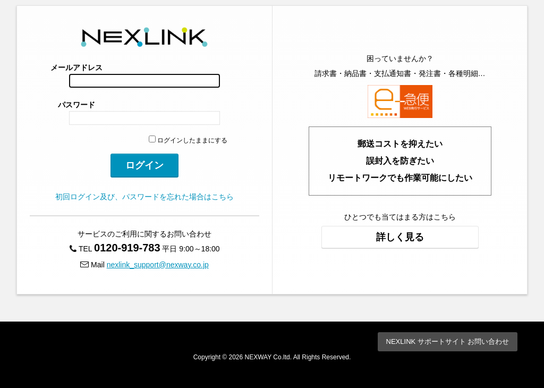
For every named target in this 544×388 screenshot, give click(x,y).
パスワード (76, 104)
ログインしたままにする (188, 140)
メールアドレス (76, 67)
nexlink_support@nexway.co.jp (158, 264)
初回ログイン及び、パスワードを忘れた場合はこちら (144, 196)
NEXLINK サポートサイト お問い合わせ (447, 341)
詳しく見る (400, 237)
